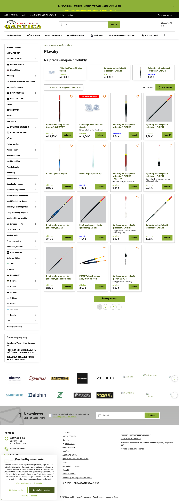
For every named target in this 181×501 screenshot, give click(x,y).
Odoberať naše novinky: (34, 418)
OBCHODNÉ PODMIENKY (131, 439)
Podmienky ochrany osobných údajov (136, 435)
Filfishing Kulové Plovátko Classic (71, 69)
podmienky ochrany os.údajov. (64, 417)
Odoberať (152, 415)
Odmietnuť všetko (16, 490)
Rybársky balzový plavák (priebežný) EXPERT (115, 69)
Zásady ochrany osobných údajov (106, 497)
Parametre (165, 87)
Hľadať (114, 24)
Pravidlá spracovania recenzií (132, 449)
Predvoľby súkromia (83, 497)
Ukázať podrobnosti (29, 496)
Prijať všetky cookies (41, 490)
